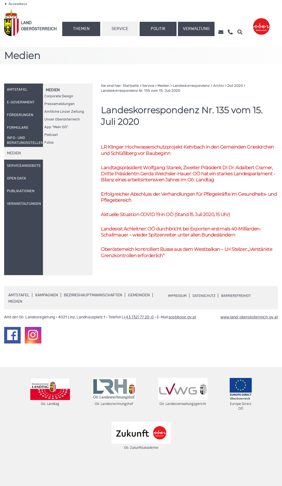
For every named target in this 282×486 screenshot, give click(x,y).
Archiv (218, 86)
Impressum (179, 318)
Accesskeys (16, 4)
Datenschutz (209, 318)
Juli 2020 (235, 86)
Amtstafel (18, 317)
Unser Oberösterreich (62, 119)
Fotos (49, 142)
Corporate (58, 96)
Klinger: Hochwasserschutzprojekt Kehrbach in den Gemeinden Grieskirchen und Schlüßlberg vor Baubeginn (184, 150)
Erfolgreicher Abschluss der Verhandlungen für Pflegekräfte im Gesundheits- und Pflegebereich (178, 208)
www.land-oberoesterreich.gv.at (249, 340)
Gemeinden (139, 317)
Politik (158, 29)
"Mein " (56, 127)
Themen (81, 29)
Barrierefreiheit (246, 318)
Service (120, 29)
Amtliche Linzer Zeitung (64, 112)
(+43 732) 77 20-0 (138, 340)
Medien (53, 90)
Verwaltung (196, 29)
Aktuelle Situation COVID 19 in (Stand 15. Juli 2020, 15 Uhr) (176, 226)
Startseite (131, 86)
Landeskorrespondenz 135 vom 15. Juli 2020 (140, 91)
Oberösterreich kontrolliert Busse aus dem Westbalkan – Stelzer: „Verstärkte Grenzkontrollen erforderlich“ (184, 273)
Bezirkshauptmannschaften (93, 317)
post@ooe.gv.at (182, 340)
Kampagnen (46, 317)
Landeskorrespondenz (191, 86)
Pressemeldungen (59, 104)
